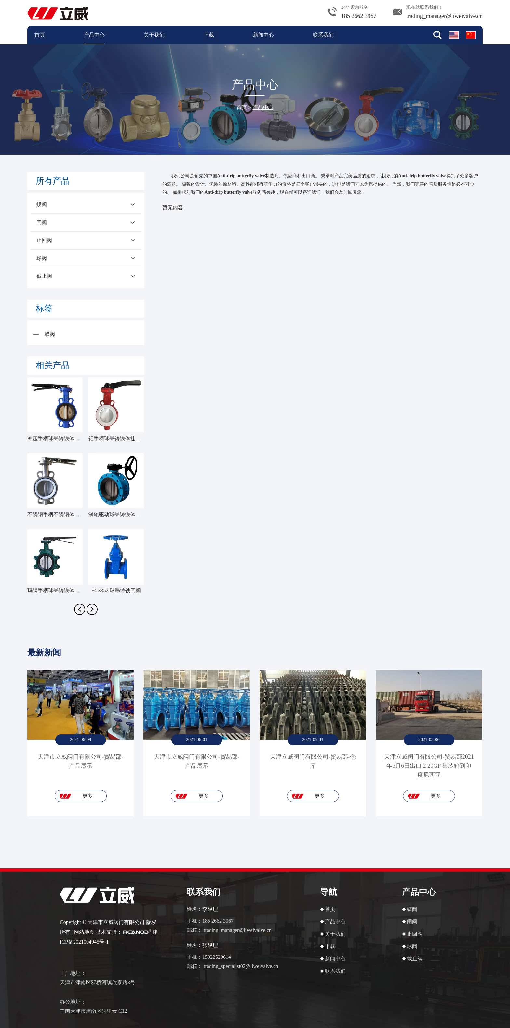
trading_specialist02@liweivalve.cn (241, 966)
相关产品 (53, 365)
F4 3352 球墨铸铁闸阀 (116, 590)
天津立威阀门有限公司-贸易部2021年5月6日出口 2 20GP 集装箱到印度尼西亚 (429, 765)
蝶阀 (85, 205)
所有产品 (53, 181)
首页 (39, 35)
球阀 (85, 258)
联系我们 (323, 35)
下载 (209, 35)
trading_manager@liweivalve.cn (444, 16)
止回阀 (85, 240)
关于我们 (154, 35)
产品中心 (94, 35)
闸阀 (85, 222)
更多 (87, 796)
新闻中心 (263, 35)
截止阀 (85, 276)
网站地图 (84, 932)
